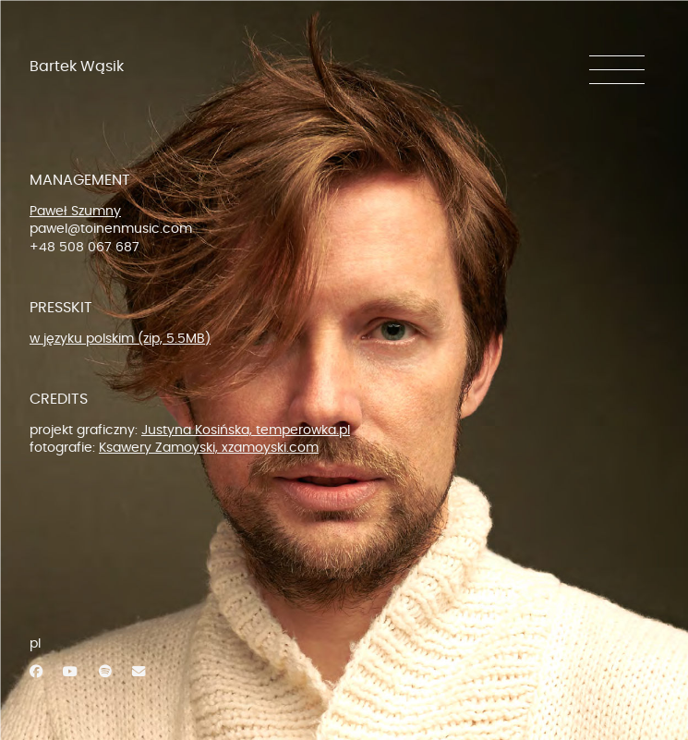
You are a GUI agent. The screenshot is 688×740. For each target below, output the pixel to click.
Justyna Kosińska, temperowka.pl (245, 430)
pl (35, 643)
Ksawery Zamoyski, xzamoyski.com (209, 448)
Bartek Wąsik (77, 66)
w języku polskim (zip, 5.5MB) (120, 339)
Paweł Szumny (75, 211)
